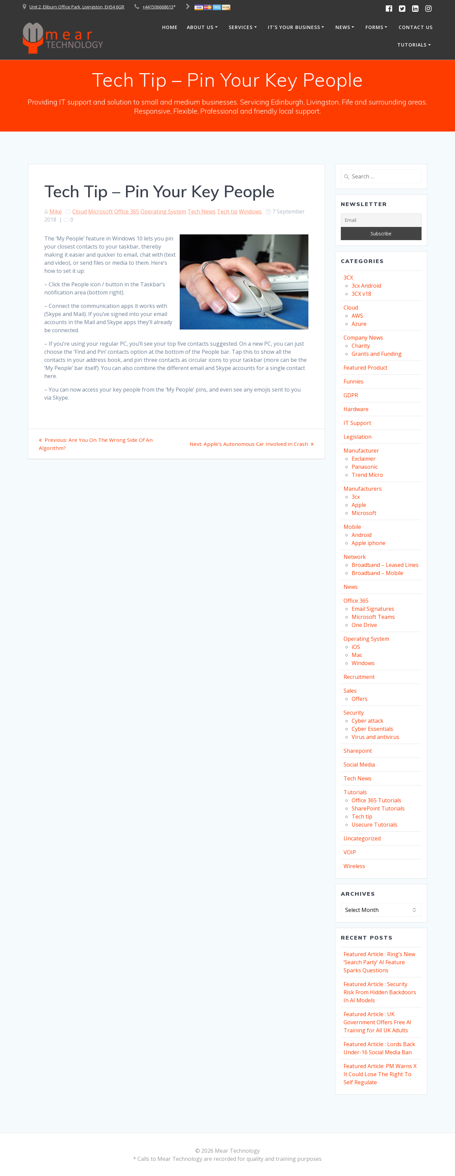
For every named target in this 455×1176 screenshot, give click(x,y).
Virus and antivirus (375, 737)
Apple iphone (368, 543)
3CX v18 (361, 293)
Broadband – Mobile (377, 573)
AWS (357, 315)
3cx (356, 496)
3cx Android (366, 285)
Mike (55, 211)
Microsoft (100, 211)
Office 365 (126, 211)
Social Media (359, 764)
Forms (374, 27)
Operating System (163, 211)
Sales (350, 690)
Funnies (353, 381)
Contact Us (416, 27)
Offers (360, 698)
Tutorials (412, 44)
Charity (361, 345)
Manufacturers (363, 488)
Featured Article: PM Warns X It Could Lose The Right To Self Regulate (380, 1074)
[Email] (381, 220)
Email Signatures (373, 608)
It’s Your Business (294, 27)
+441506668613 (158, 7)
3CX (348, 277)
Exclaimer (364, 458)
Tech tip (227, 211)
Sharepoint (358, 750)
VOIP (350, 852)
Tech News (201, 211)
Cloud (79, 211)
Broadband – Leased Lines (385, 565)
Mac (357, 655)
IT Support (357, 423)
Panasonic (365, 466)
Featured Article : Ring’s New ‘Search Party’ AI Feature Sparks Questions (379, 962)
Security (354, 712)
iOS (356, 647)
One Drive (364, 625)
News (342, 27)
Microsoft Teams (373, 617)
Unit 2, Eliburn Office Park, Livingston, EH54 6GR (76, 7)
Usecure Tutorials (374, 824)
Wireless (354, 866)
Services (241, 27)
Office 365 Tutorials (376, 800)
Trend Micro (367, 475)
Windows (250, 211)
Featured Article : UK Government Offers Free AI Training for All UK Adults (377, 1022)
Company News (363, 337)
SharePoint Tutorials (378, 808)
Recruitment (359, 677)
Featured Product (365, 367)
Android (362, 535)
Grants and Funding (377, 353)
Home (170, 27)
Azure (359, 323)
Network (355, 557)
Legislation (358, 436)
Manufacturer (361, 450)
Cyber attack (367, 720)
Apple (359, 505)
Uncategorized (362, 838)
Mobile (352, 526)
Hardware (356, 409)
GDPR (351, 395)
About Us (200, 27)
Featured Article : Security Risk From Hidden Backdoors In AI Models (380, 992)
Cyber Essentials (372, 729)
